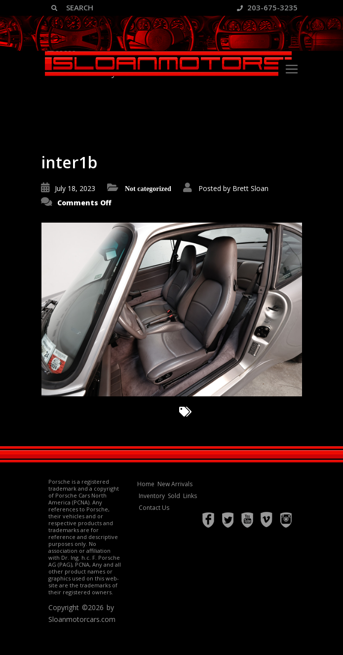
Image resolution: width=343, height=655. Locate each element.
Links (190, 496)
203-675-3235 (267, 7)
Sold (174, 496)
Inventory (152, 496)
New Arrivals (174, 484)
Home (145, 484)
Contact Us (154, 507)
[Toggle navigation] (291, 69)
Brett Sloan (250, 188)
